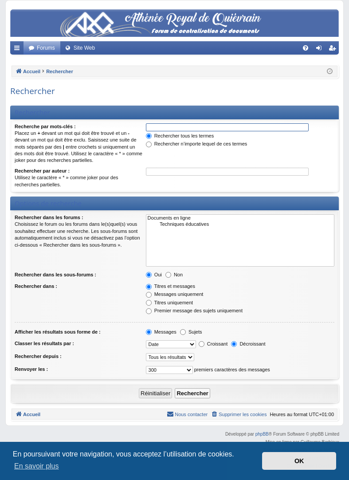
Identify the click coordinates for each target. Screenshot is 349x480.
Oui (154, 274)
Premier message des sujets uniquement (194, 310)
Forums (46, 48)
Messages (161, 331)
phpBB (262, 434)
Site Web (84, 48)
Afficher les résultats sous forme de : (58, 331)
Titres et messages (170, 286)
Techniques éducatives (240, 224)
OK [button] (299, 460)
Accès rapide (19, 50)
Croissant (213, 343)
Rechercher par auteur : (42, 170)
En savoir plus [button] (36, 466)
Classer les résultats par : (44, 343)
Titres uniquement (169, 302)
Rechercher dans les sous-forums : (55, 274)
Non (174, 274)
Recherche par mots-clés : (45, 126)
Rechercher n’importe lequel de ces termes (196, 143)
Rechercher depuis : (38, 356)
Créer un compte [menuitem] (334, 50)
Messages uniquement (175, 294)
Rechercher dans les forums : (49, 217)
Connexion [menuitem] (320, 50)
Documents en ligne (240, 218)
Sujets (191, 331)
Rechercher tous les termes (180, 135)
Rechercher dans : (36, 286)
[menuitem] (305, 48)
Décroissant (248, 343)
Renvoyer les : (31, 369)
